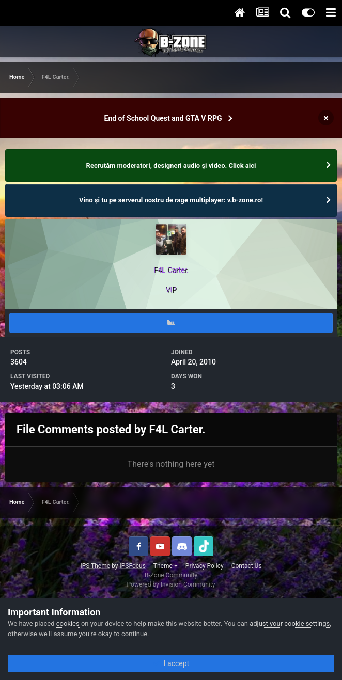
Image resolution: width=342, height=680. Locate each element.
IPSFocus (132, 566)
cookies (68, 623)
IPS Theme (95, 566)
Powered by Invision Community (171, 584)
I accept (171, 663)
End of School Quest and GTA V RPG (163, 118)
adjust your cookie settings (290, 623)
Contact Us (246, 566)
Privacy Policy (204, 566)
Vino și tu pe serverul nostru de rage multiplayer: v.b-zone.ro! (171, 200)
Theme (165, 566)
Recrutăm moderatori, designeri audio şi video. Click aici (171, 165)
